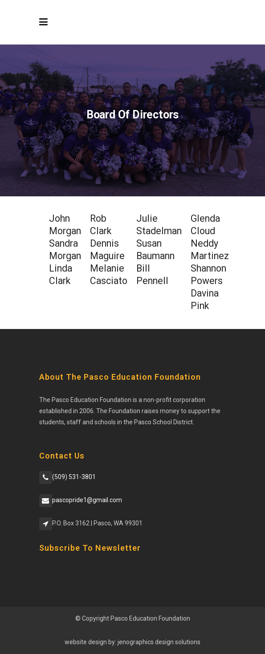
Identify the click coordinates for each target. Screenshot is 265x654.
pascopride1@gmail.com (87, 500)
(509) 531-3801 (74, 476)
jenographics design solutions (159, 642)
